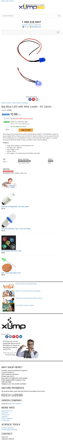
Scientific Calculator (7, 428)
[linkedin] (20, 336)
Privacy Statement (6, 418)
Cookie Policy (5, 420)
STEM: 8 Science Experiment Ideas (26, 284)
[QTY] (14, 130)
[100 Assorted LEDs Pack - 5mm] (31, 242)
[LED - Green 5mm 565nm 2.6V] (31, 265)
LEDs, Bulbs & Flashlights (20, 103)
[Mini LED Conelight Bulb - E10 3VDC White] (31, 198)
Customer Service (27, 25)
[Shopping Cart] (35, 27)
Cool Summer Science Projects (24, 305)
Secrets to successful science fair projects (27, 291)
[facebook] (6, 336)
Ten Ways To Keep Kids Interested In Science (29, 298)
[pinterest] (13, 336)
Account (25, 27)
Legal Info (4, 416)
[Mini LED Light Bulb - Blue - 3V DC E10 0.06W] (31, 220)
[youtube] (17, 336)
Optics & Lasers (6, 103)
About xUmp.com (6, 411)
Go (59, 16)
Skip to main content (7, 1)
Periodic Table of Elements (9, 429)
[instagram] (10, 336)
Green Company (16, 403)
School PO (38, 25)
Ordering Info (5, 414)
